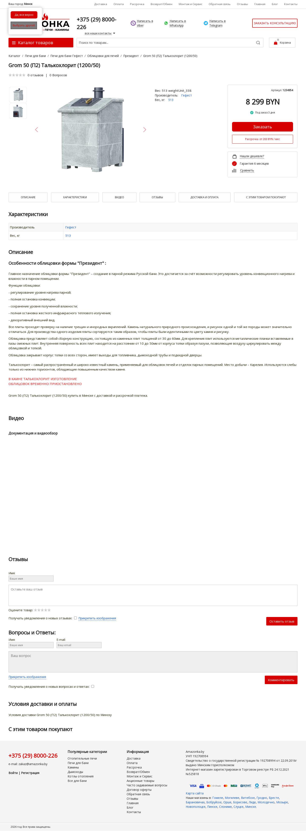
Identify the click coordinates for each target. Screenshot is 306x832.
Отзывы (242, 4)
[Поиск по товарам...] (170, 42)
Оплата (118, 4)
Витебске (248, 798)
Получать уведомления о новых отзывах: (43, 618)
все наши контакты (100, 33)
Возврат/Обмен (161, 4)
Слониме (225, 807)
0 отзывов (35, 75)
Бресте (274, 798)
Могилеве (232, 798)
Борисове (240, 802)
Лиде (252, 802)
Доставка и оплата (204, 197)
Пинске (212, 807)
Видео (119, 197)
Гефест (186, 95)
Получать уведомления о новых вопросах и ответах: (51, 686)
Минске (250, 807)
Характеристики (75, 197)
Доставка (100, 4)
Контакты (291, 4)
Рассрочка (137, 4)
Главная (259, 4)
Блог (275, 4)
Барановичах (195, 802)
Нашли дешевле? (252, 156)
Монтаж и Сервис (190, 4)
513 (170, 100)
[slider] (17, 75)
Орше (227, 802)
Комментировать (281, 680)
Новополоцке (195, 807)
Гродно (261, 798)
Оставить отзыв (281, 621)
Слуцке (239, 807)
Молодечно (266, 802)
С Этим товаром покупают (266, 197)
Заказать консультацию (275, 23)
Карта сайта (195, 793)
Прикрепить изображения (97, 618)
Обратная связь (220, 4)
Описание (28, 197)
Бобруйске (214, 802)
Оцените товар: (29, 610)
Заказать (262, 127)
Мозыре (282, 802)
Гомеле (217, 798)
